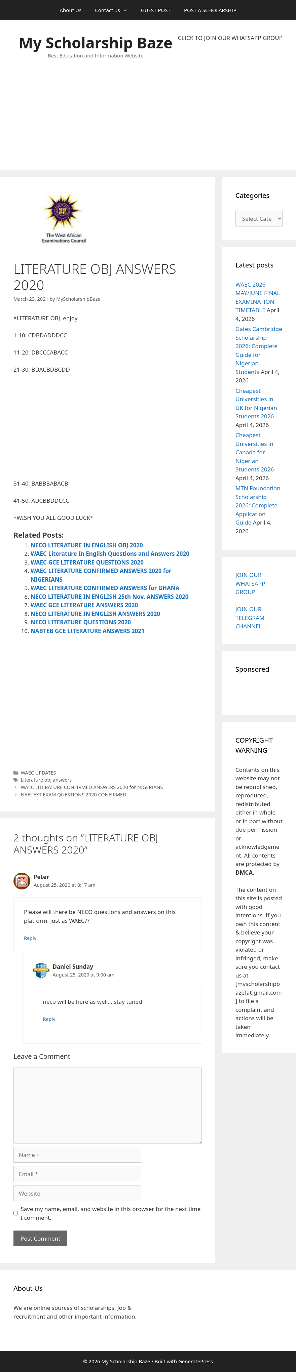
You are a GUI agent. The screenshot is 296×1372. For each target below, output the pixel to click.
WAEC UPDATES (38, 773)
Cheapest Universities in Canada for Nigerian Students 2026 (254, 452)
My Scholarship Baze (96, 42)
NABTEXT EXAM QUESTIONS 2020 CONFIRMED (73, 794)
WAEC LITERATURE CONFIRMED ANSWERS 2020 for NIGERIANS (92, 787)
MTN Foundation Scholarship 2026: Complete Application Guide (258, 505)
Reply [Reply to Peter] (30, 938)
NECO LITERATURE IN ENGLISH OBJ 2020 (87, 545)
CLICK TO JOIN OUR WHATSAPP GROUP (230, 38)
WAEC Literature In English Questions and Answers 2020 (110, 553)
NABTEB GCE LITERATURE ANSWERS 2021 (88, 631)
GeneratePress (195, 1361)
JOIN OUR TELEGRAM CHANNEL (250, 617)
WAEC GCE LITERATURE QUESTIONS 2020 (87, 562)
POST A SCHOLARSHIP (210, 10)
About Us (71, 10)
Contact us (114, 10)
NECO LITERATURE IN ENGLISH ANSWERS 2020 (95, 614)
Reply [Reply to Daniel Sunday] (49, 1019)
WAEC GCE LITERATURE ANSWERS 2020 (84, 605)
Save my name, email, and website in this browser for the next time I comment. (111, 1213)
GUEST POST (156, 10)
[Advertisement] (230, 106)
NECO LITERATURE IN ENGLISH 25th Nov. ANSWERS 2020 (110, 596)
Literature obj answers (46, 780)
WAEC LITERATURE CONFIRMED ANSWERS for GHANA (105, 588)
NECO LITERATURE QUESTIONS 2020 (81, 622)
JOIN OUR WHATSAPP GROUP (250, 583)
